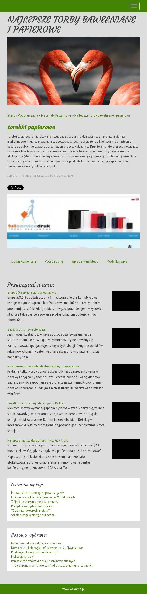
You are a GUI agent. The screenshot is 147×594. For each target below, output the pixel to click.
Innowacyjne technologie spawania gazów (37, 492)
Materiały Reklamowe (56, 115)
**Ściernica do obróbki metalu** (30, 510)
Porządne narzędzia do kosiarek (31, 506)
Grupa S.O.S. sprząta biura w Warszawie (31, 292)
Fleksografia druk (22, 556)
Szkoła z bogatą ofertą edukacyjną (33, 515)
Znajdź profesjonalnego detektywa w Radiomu (36, 403)
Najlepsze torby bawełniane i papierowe (102, 115)
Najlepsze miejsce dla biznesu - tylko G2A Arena (38, 440)
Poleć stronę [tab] (54, 261)
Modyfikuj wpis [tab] (117, 261)
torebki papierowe (31, 127)
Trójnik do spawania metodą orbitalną (35, 501)
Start (11, 115)
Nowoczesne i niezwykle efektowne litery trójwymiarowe (43, 366)
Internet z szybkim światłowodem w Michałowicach (43, 497)
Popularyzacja (28, 115)
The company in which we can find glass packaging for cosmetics (52, 565)
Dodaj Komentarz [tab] (23, 261)
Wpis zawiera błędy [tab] (85, 261)
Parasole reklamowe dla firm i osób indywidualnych (43, 561)
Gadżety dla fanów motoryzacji (26, 329)
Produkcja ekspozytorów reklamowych (35, 552)
